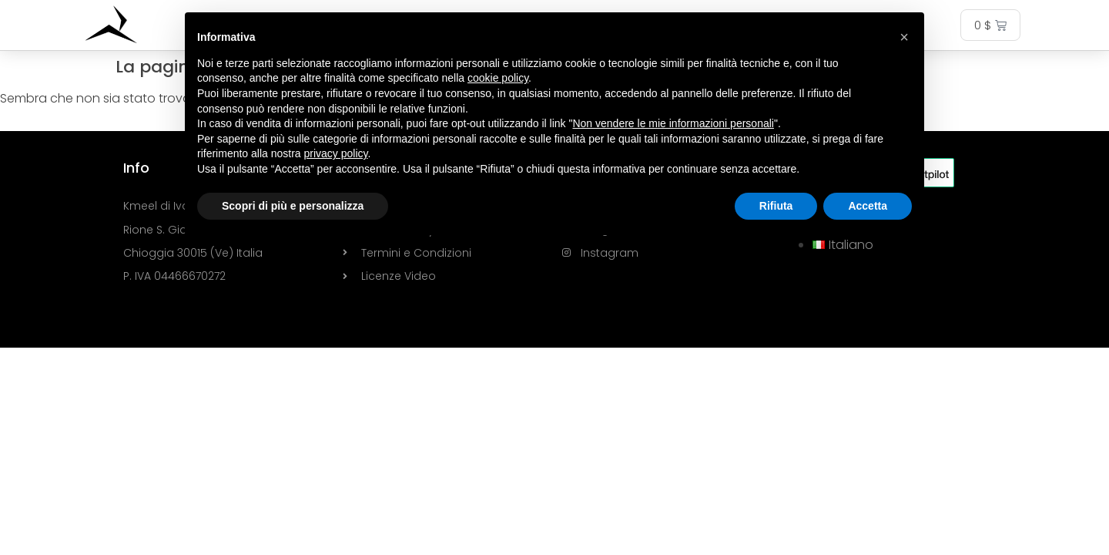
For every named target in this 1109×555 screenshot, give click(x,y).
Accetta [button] (867, 206)
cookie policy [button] (497, 78)
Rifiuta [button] (776, 206)
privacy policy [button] (336, 153)
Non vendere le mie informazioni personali (672, 123)
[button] (904, 37)
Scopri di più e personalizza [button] (293, 206)
